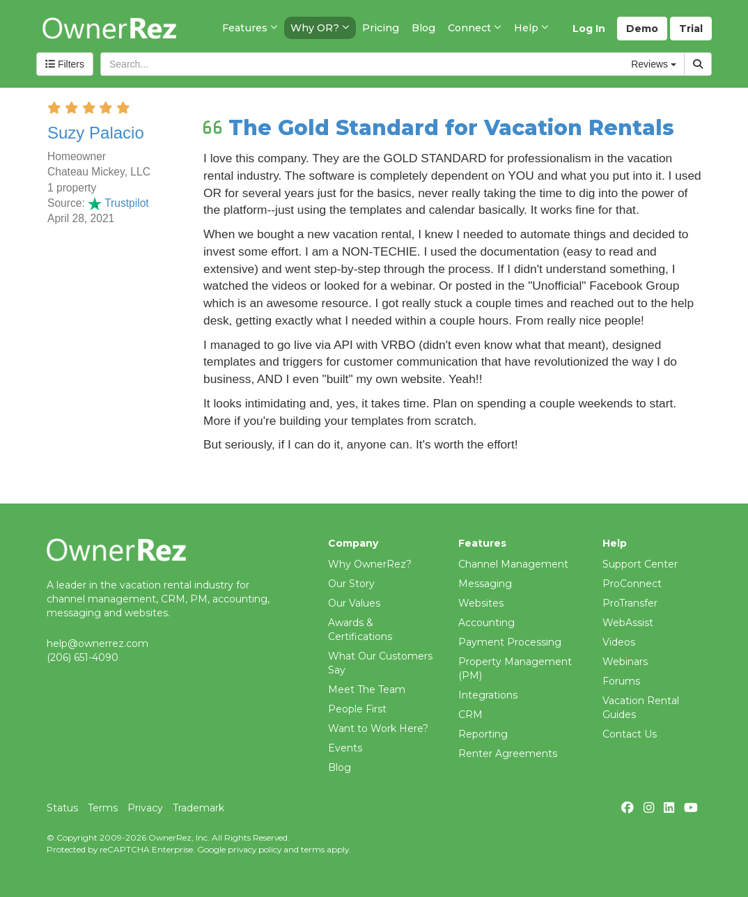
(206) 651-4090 (82, 657)
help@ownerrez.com (97, 643)
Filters (64, 64)
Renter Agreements (507, 753)
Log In (588, 28)
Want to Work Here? (378, 728)
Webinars (625, 661)
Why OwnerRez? (370, 564)
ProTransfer (629, 603)
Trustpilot (118, 203)
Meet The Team (366, 689)
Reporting (483, 734)
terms (313, 849)
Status (62, 808)
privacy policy (254, 849)
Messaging (485, 583)
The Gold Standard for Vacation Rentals (451, 128)
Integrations (487, 695)
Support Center (640, 564)
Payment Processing (509, 642)
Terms (103, 808)
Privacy (145, 808)
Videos (618, 642)
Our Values (354, 603)
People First (357, 709)
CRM (470, 714)
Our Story (351, 583)
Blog (339, 767)
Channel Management (513, 564)
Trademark (198, 808)
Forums (621, 681)
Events (345, 748)
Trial (691, 28)
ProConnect (632, 583)
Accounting (486, 622)
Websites (481, 603)
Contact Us (629, 734)
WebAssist (627, 622)
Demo (642, 28)
